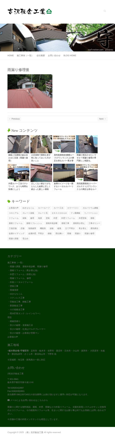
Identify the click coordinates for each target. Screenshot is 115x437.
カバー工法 (58, 208)
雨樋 (69, 233)
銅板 (50, 233)
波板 (52, 228)
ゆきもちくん (28, 208)
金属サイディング (16, 233)
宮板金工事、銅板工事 (20, 301)
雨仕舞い (59, 233)
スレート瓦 (43, 213)
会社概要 (41, 55)
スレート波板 (28, 213)
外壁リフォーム (68, 218)
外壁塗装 (83, 218)
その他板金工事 (17, 309)
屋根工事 (65, 223)
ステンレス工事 (17, 298)
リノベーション (91, 213)
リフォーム (14, 218)
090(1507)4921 (23, 394)
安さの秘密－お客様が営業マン (24, 333)
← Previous (14, 119)
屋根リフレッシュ (34, 223)
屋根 (92, 218)
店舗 (22, 228)
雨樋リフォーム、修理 (20, 278)
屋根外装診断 (52, 223)
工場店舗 (13, 228)
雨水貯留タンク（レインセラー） (25, 313)
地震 (40, 218)
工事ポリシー (94, 223)
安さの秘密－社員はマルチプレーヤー (28, 329)
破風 (59, 228)
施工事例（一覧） (25, 55)
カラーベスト (73, 208)
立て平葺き (70, 228)
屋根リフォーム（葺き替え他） (24, 270)
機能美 (43, 228)
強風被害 (32, 228)
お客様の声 (14, 208)
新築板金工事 (16, 305)
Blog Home (69, 55)
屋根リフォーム (15, 223)
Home (10, 55)
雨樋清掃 (14, 290)
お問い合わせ (54, 55)
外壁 (55, 218)
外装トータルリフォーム (21, 282)
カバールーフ (44, 208)
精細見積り (15, 321)
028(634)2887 (17, 388)
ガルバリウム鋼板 (90, 208)
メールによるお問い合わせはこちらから (27, 400)
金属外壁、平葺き (36, 233)
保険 (24, 218)
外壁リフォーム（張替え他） (23, 274)
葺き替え (83, 228)
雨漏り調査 (14, 238)
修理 (32, 218)
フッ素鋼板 (75, 213)
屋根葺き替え (79, 223)
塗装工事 (14, 286)
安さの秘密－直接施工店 (21, 325)
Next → (102, 119)
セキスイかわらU (59, 213)
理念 (9, 317)
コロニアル (14, 213)
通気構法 (94, 228)
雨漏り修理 (89, 233)
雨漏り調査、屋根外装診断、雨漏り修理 (29, 266)
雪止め (25, 238)
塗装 (48, 218)
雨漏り (78, 233)
